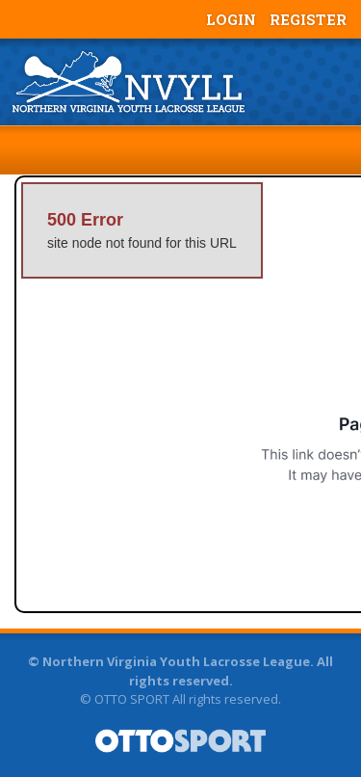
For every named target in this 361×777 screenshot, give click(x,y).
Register (308, 19)
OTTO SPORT (131, 699)
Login (231, 19)
